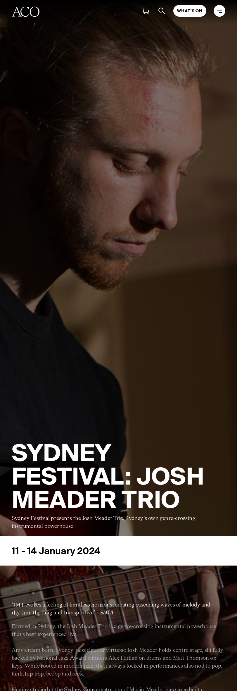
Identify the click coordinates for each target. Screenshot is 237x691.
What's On (190, 10)
